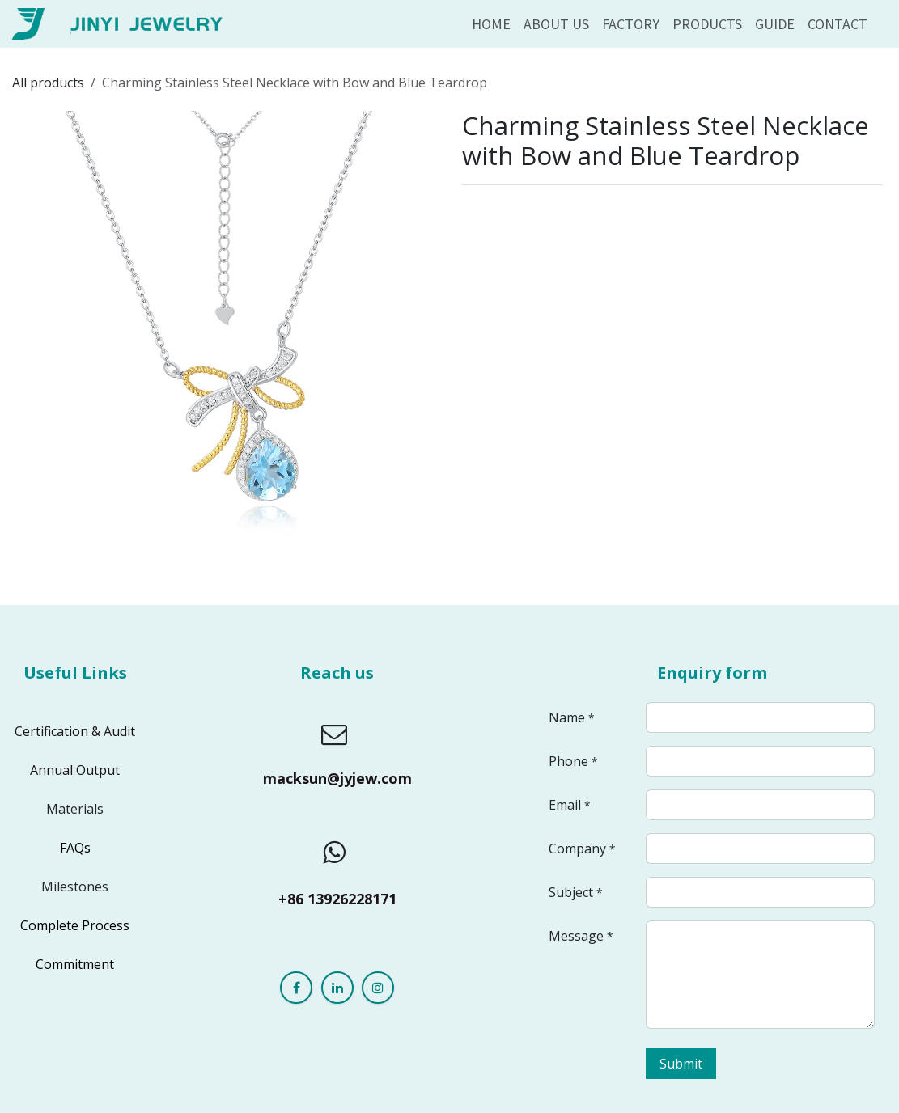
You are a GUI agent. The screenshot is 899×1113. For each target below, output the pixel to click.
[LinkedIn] (337, 987)
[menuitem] (491, 23)
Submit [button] (680, 1064)
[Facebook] (296, 987)
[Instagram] (378, 987)
